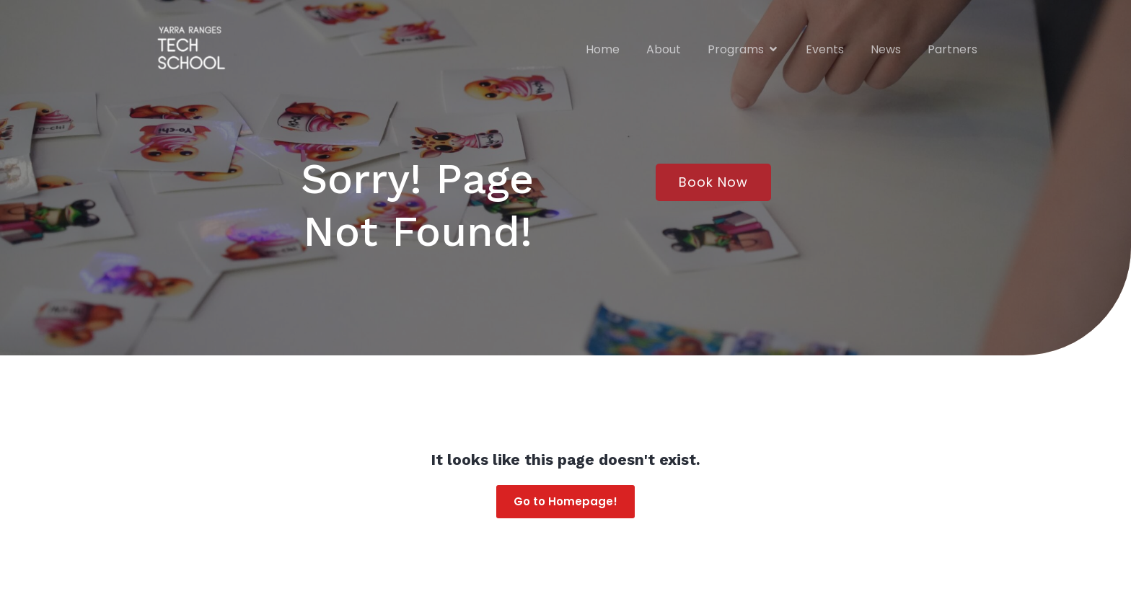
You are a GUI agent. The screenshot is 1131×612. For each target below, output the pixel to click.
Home (603, 48)
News (886, 48)
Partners (952, 48)
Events (825, 48)
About (663, 48)
